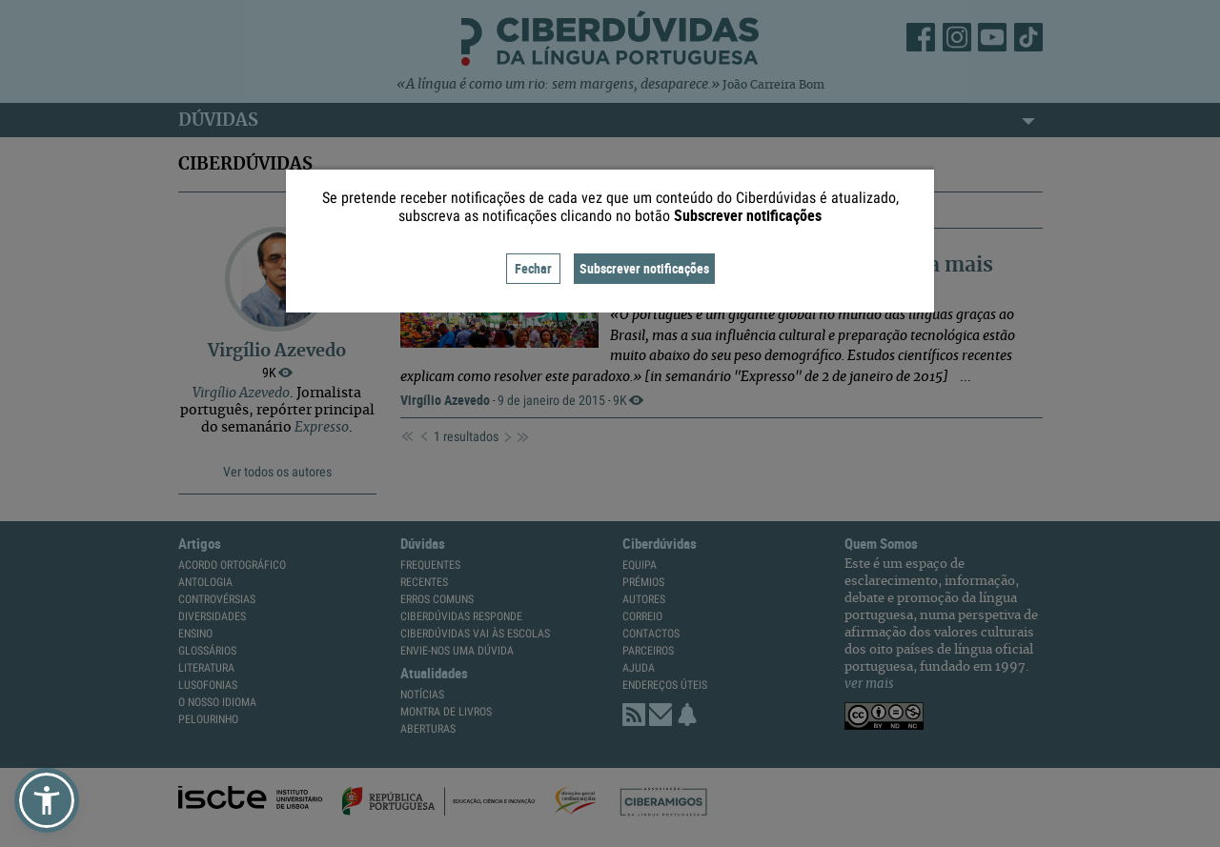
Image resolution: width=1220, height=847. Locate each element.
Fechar (533, 268)
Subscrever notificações (644, 268)
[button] (46, 800)
